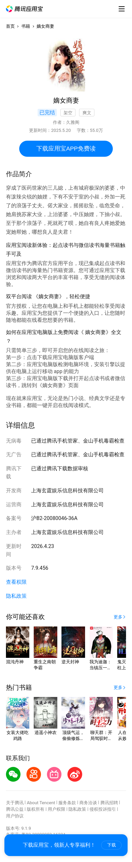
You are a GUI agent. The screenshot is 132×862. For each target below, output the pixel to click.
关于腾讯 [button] (15, 802)
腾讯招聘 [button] (109, 802)
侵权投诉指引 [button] (102, 809)
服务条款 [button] (67, 802)
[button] (24, 8)
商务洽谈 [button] (88, 802)
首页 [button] (10, 26)
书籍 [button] (25, 26)
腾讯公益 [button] (15, 809)
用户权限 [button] (56, 809)
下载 (111, 845)
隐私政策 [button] (16, 596)
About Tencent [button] (41, 802)
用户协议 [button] (15, 815)
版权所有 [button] (35, 809)
